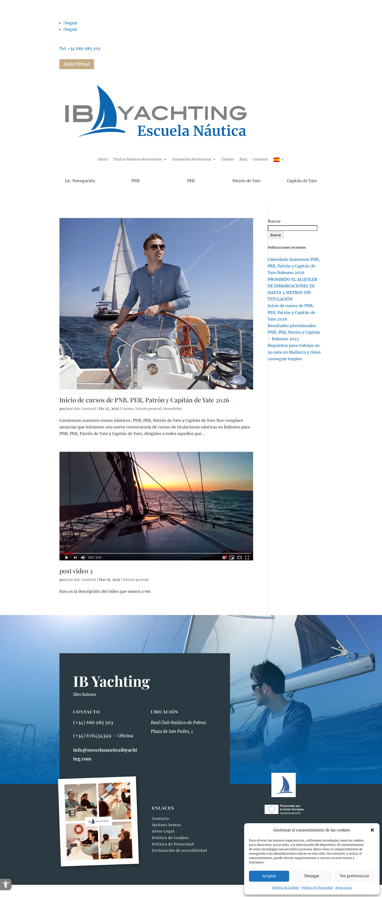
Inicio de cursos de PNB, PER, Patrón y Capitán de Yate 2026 (144, 400)
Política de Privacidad (317, 887)
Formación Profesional (191, 159)
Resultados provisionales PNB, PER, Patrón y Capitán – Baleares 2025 (294, 332)
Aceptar (269, 876)
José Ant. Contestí (81, 408)
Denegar (311, 876)
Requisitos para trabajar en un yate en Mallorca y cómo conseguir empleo (294, 352)
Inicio (103, 159)
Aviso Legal (343, 887)
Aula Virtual (77, 64)
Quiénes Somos (166, 825)
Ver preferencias (354, 876)
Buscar (274, 221)
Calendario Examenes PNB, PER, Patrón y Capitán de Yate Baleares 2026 (294, 266)
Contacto (260, 159)
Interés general (148, 408)
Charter (227, 159)
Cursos (128, 408)
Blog (243, 159)
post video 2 (76, 571)
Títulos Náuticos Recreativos (137, 159)
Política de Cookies (285, 887)
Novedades (172, 408)
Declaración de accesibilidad (179, 850)
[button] (5, 884)
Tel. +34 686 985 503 (79, 48)
